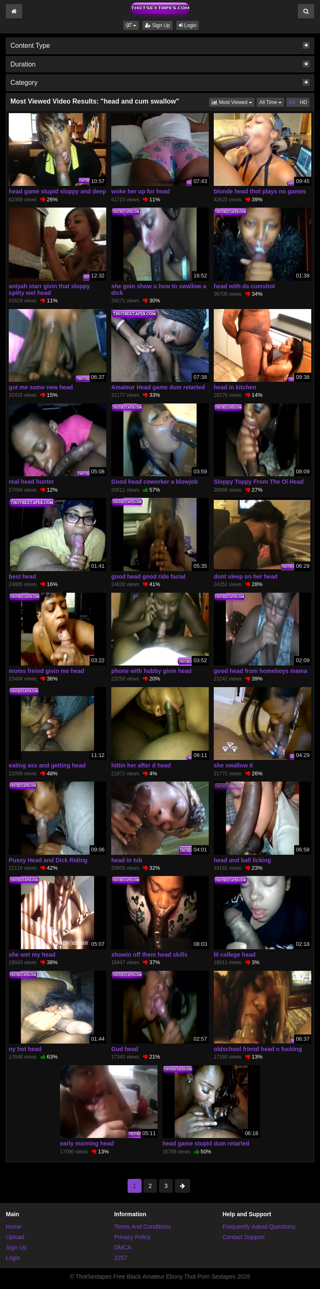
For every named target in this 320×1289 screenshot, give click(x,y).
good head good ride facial (148, 576)
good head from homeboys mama (260, 671)
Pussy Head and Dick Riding (48, 860)
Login (188, 25)
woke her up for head (140, 191)
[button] (131, 25)
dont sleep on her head (246, 576)
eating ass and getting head (47, 765)
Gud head (124, 1049)
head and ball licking (242, 860)
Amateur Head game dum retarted (158, 387)
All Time (271, 101)
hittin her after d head (141, 765)
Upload (15, 1237)
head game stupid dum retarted (205, 1143)
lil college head (234, 954)
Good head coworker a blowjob (154, 481)
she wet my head (32, 954)
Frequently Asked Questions (258, 1226)
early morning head (87, 1143)
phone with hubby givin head (151, 671)
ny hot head (25, 1049)
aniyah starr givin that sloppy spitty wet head (49, 289)
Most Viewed (233, 101)
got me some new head (41, 387)
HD (303, 102)
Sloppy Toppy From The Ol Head (259, 481)
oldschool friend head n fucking (258, 1049)
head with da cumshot (244, 286)
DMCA (122, 1247)
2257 (120, 1257)
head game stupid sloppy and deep (57, 191)
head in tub (126, 860)
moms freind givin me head (46, 671)
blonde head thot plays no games (260, 191)
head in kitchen (235, 387)
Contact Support (243, 1237)
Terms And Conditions (142, 1226)
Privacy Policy (132, 1237)
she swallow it (233, 765)
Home (13, 1226)
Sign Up (157, 25)
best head (22, 576)
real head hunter (31, 481)
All (292, 102)
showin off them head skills (149, 954)
